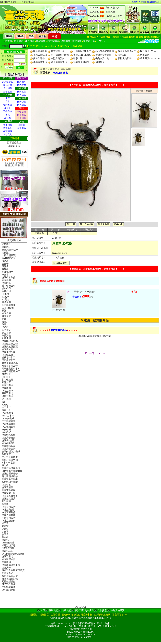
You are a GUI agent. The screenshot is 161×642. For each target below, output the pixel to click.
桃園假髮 (6, 313)
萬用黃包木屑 (113, 7)
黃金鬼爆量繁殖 (59, 62)
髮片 (4, 319)
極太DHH (122, 55)
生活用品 (21, 128)
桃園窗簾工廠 (8, 493)
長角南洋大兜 (102, 58)
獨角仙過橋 (39, 58)
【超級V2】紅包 (114, 16)
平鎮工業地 (7, 393)
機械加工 (6, 374)
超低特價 (7, 85)
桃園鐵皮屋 (7, 349)
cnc (3, 402)
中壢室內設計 (8, 509)
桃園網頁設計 (8, 443)
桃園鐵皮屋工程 (10, 344)
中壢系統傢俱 (8, 520)
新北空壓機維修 (10, 476)
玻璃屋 (5, 534)
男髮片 (5, 322)
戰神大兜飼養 (125, 58)
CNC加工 (6, 377)
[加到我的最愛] (8, 2)
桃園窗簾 (6, 485)
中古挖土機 (7, 413)
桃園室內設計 (8, 507)
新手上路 (77, 58)
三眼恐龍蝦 (76, 46)
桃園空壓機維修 (10, 473)
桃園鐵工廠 (7, 355)
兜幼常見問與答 (81, 62)
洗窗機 (5, 327)
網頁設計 (6, 247)
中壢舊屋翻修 (8, 512)
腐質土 (7, 108)
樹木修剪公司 (8, 285)
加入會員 (29, 41)
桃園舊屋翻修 (8, 515)
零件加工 (6, 382)
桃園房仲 (6, 567)
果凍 (7, 98)
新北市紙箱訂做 (10, 579)
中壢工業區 (7, 391)
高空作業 (6, 330)
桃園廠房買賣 (8, 559)
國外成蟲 (21, 95)
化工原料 (6, 399)
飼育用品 (21, 115)
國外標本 (21, 81)
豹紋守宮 (62, 46)
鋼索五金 (6, 410)
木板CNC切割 (9, 462)
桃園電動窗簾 (8, 490)
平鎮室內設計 (8, 518)
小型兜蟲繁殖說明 (104, 51)
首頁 (45, 69)
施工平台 (6, 333)
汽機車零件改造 (10, 366)
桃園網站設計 (8, 440)
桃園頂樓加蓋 (8, 352)
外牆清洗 (6, 335)
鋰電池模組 (7, 551)
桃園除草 (6, 283)
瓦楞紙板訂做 (8, 581)
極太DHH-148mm (82, 55)
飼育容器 (7, 131)
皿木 (7, 101)
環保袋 (5, 266)
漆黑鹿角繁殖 (40, 62)
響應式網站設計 (10, 250)
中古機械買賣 (8, 426)
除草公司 (6, 291)
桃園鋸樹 (6, 280)
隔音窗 (5, 529)
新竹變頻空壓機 (10, 482)
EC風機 (5, 294)
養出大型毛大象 (103, 55)
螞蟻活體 (21, 111)
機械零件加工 (8, 357)
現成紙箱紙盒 (8, 590)
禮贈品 (5, 261)
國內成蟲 (21, 91)
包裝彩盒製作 (8, 584)
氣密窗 (5, 526)
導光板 (5, 465)
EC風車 (5, 296)
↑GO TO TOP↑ (80, 607)
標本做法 (144, 55)
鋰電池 (5, 540)
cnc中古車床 (8, 415)
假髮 (4, 310)
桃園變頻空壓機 (10, 479)
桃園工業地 (7, 385)
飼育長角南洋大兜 (127, 51)
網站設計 (6, 244)
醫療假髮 (6, 316)
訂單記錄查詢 (14, 142)
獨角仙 (5, 404)
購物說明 (41, 41)
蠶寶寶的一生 (58, 51)
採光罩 (5, 531)
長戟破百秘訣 (40, 55)
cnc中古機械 (8, 418)
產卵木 (7, 118)
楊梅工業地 (7, 396)
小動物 (21, 125)
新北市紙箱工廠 (10, 576)
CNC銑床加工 (9, 360)
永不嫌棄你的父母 (60, 55)
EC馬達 (5, 299)
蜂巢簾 (5, 504)
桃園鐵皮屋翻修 (10, 341)
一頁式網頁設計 (10, 255)
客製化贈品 (7, 272)
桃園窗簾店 (7, 487)
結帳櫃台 (65, 41)
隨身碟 (5, 269)
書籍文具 (7, 134)
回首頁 (8, 41)
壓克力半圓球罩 (10, 457)
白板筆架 (6, 454)
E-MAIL (101, 41)
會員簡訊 (18, 41)
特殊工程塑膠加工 (11, 371)
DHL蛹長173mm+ (149, 51)
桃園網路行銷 (8, 435)
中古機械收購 (8, 424)
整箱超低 (7, 91)
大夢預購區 (7, 81)
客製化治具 (7, 379)
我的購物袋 (53, 41)
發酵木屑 (7, 104)
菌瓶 (7, 114)
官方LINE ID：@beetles (42, 46)
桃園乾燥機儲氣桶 (11, 468)
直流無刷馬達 (8, 305)
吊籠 (4, 324)
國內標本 (21, 85)
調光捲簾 (6, 501)
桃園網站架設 (8, 446)
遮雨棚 (5, 537)
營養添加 (7, 111)
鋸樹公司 (6, 288)
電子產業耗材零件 (11, 368)
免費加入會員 (138, 2)
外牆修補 (6, 338)
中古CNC (6, 432)
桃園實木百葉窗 (10, 496)
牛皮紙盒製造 (8, 587)
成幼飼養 (7, 88)
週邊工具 (7, 128)
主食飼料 (21, 118)
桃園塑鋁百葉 (8, 498)
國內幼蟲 (21, 101)
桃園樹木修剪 (8, 277)
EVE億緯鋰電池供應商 (13, 554)
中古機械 (6, 429)
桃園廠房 (6, 388)
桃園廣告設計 (8, 449)
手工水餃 (6, 407)
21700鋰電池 (8, 548)
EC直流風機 (8, 308)
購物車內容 (153, 2)
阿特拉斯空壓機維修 (12, 471)
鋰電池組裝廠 (8, 545)
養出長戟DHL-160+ (150, 58)
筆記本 (5, 274)
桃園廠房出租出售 (11, 565)
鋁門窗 (5, 523)
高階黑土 (110, 12)
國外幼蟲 (21, 105)
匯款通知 (76, 41)
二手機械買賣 (8, 421)
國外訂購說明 (40, 51)
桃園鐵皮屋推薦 (10, 346)
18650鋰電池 (8, 542)
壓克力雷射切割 (10, 460)
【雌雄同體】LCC (82, 51)
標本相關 (7, 124)
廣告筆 (5, 263)
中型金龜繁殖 (58, 58)
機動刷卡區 (89, 41)
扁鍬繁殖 (100, 62)
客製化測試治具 (10, 363)
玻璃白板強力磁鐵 (11, 451)
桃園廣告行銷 (8, 438)
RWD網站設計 (9, 258)
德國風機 (6, 302)
